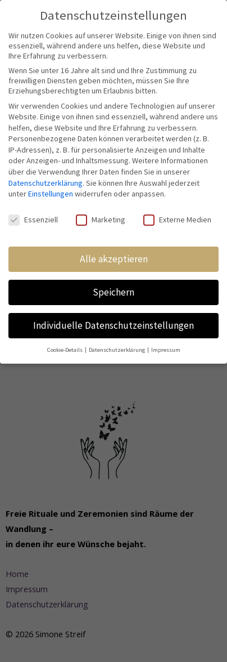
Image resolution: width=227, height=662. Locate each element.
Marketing (100, 219)
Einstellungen (50, 194)
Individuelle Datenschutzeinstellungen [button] (113, 325)
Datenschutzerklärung (45, 183)
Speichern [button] (113, 292)
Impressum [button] (165, 350)
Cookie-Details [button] (65, 350)
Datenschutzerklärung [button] (117, 350)
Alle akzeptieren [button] (114, 259)
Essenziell (33, 219)
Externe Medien (177, 219)
